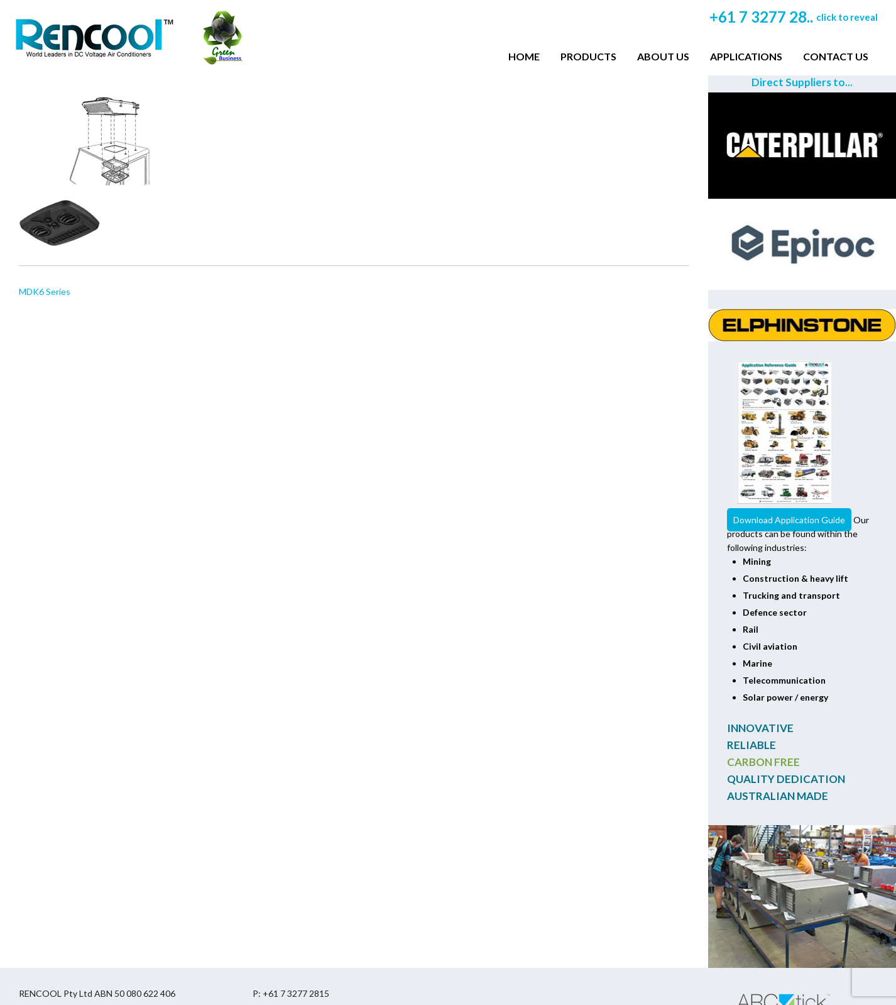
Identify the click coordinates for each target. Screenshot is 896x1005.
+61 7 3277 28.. (793, 17)
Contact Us (835, 56)
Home (524, 56)
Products (588, 56)
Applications (746, 56)
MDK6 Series (44, 291)
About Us (663, 56)
